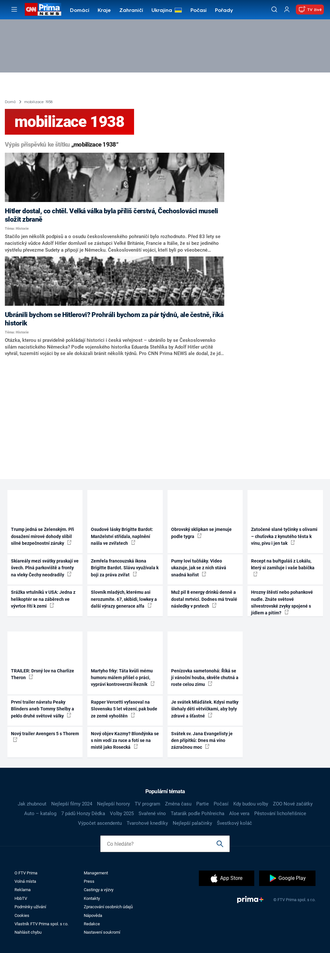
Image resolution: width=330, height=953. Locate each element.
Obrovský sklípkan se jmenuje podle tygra (201, 533)
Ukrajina (161, 10)
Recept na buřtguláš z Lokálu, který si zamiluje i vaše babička (283, 567)
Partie (202, 804)
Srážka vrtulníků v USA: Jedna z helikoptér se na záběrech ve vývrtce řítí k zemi (43, 599)
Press (89, 881)
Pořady (224, 10)
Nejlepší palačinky (192, 823)
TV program (147, 804)
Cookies (22, 915)
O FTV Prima (26, 873)
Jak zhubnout (32, 804)
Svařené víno (152, 813)
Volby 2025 (122, 813)
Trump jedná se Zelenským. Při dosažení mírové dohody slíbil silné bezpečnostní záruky (42, 536)
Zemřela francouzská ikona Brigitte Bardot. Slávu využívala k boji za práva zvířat (125, 567)
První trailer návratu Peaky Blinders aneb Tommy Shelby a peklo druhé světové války (42, 708)
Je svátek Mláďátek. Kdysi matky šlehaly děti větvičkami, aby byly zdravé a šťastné (204, 708)
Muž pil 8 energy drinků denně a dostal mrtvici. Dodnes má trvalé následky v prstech (204, 599)
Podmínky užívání (30, 906)
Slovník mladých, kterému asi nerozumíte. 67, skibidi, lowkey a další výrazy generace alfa (124, 599)
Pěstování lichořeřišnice (280, 813)
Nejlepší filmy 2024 (71, 804)
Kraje (104, 10)
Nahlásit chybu (28, 932)
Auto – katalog (40, 813)
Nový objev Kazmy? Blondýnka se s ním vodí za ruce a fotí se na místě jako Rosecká (125, 740)
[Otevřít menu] (14, 9)
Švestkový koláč (234, 823)
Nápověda (93, 915)
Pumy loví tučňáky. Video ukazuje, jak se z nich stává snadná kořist (198, 567)
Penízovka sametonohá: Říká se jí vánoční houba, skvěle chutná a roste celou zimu (204, 677)
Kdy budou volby (250, 804)
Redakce (92, 923)
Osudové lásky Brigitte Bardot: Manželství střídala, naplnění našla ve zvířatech (122, 536)
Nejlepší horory (113, 804)
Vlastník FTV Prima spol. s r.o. (41, 923)
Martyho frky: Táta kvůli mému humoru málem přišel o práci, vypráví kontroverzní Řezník (123, 677)
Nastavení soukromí (102, 932)
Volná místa (25, 881)
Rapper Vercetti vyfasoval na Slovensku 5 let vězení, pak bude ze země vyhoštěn (124, 708)
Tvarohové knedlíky (147, 823)
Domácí (79, 10)
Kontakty (92, 898)
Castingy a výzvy (98, 889)
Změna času (178, 804)
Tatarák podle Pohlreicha (197, 813)
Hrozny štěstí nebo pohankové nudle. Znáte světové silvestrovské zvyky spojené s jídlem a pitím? (282, 602)
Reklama (23, 889)
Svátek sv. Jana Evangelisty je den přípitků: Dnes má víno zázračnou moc (202, 740)
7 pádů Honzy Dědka (83, 813)
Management (96, 873)
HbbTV (21, 898)
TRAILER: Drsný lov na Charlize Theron (42, 674)
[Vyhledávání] (274, 9)
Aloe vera (239, 813)
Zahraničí (131, 10)
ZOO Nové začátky (293, 804)
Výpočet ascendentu (100, 823)
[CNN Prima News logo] (43, 9)
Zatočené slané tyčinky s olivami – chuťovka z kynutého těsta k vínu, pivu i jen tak (284, 536)
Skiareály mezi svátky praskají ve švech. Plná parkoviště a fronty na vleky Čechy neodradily (45, 567)
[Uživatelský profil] (286, 9)
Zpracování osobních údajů (108, 906)
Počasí (198, 10)
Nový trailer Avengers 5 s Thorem (45, 736)
